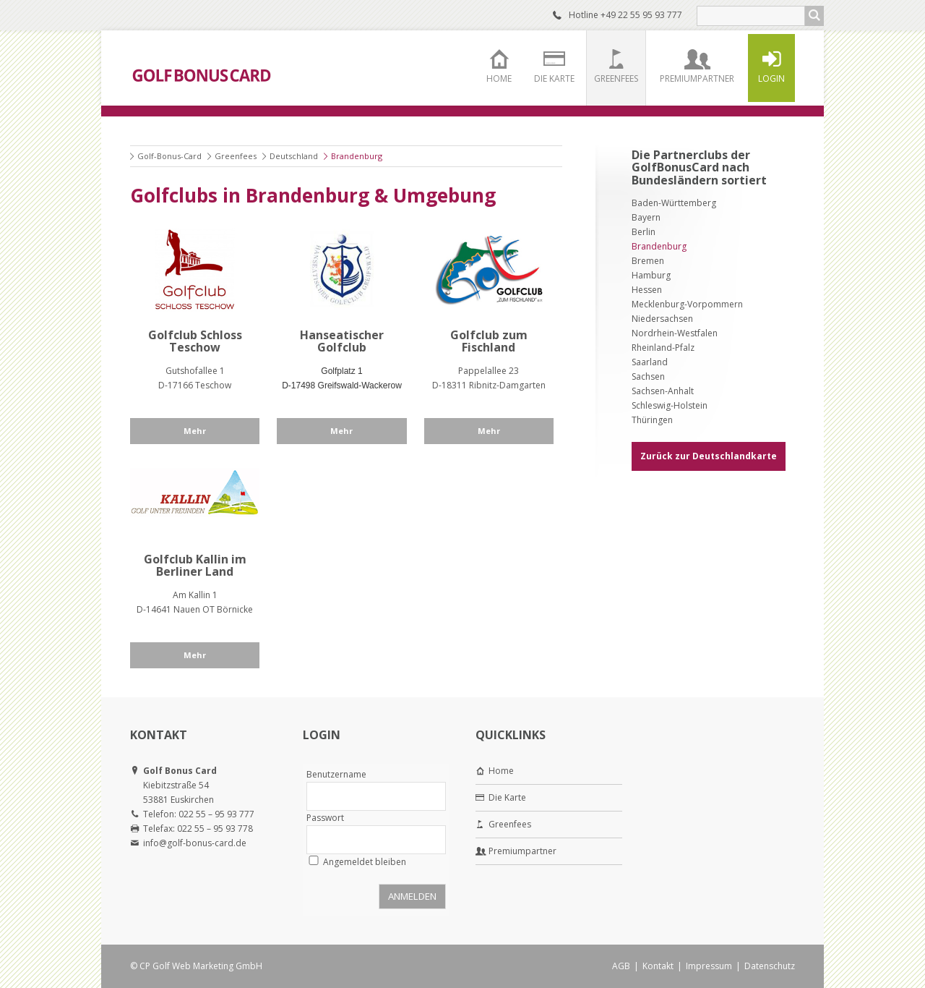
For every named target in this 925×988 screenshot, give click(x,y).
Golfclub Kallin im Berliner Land (195, 565)
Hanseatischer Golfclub (342, 341)
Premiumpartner (697, 78)
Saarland (650, 362)
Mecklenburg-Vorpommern (687, 304)
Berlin (643, 232)
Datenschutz (769, 966)
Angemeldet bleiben (364, 862)
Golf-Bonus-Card (169, 155)
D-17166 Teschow (194, 385)
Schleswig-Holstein (669, 405)
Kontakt (658, 966)
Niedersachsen (662, 318)
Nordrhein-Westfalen (675, 333)
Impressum (709, 966)
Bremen (648, 261)
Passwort (325, 818)
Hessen (647, 290)
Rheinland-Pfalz (663, 347)
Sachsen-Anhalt (663, 391)
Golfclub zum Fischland (489, 341)
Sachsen (648, 376)
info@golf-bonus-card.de (194, 843)
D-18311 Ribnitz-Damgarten (489, 385)
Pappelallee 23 (488, 371)
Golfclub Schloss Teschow (195, 341)
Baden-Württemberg (674, 203)
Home (499, 78)
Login (771, 78)
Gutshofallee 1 (195, 371)
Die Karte (554, 78)
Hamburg (651, 275)
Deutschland (294, 155)
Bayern (646, 217)
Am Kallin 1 (195, 595)
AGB (621, 966)
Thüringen (652, 420)
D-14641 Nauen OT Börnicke (195, 609)
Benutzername (336, 774)
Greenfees (616, 78)
